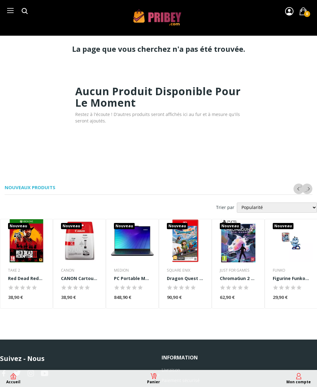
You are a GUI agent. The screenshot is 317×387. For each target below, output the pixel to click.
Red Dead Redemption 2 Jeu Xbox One (26, 278)
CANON (67, 270)
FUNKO (279, 270)
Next (307, 189)
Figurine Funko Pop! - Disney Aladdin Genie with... (291, 278)
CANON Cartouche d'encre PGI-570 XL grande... (79, 278)
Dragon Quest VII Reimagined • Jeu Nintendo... (185, 278)
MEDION (121, 270)
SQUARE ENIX (178, 270)
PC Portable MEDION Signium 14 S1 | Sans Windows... (132, 278)
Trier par (225, 207)
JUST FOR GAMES (235, 270)
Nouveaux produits (30, 187)
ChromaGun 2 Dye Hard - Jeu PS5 (238, 278)
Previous (298, 189)
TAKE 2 (14, 270)
